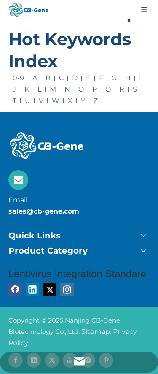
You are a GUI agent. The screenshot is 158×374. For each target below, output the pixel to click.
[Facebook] (15, 289)
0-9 (18, 78)
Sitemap (95, 332)
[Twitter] (49, 289)
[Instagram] (67, 289)
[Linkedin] (32, 289)
